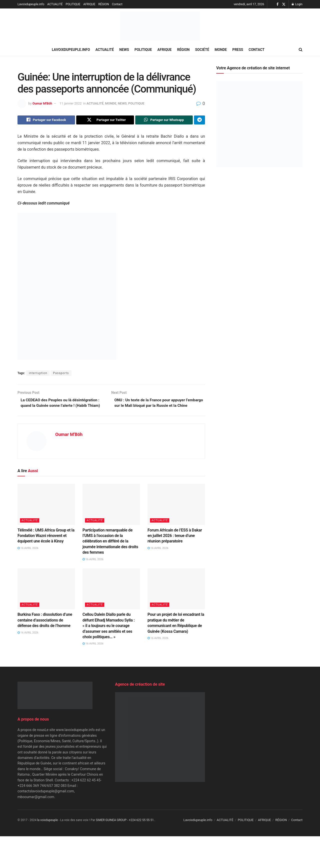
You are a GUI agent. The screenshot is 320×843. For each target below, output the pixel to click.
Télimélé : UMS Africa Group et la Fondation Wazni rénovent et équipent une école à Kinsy (46, 542)
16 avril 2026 (28, 555)
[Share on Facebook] (46, 120)
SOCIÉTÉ (202, 50)
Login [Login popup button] (297, 4)
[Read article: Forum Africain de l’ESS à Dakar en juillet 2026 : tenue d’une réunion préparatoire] (176, 511)
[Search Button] (300, 49)
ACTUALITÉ (55, 4)
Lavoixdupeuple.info (31, 4)
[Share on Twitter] (105, 120)
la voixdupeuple (47, 827)
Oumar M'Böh (42, 103)
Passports (61, 373)
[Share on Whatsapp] (164, 120)
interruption (38, 373)
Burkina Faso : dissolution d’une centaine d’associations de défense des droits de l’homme (45, 627)
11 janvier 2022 (71, 103)
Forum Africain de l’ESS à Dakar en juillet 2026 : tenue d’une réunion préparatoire (175, 542)
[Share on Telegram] (199, 120)
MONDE (221, 50)
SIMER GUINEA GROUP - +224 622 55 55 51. (125, 827)
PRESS (237, 50)
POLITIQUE (73, 4)
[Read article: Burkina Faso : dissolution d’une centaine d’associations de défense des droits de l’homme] (46, 595)
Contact (117, 4)
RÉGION (103, 4)
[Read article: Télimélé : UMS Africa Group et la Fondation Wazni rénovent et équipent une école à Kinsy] (46, 511)
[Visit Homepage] (160, 26)
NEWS (124, 50)
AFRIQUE (89, 4)
